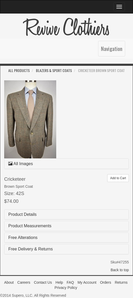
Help (59, 282)
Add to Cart (118, 178)
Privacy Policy (65, 288)
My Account (87, 282)
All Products (19, 70)
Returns (121, 282)
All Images (20, 163)
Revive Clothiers (66, 28)
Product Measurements (29, 226)
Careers (23, 282)
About (9, 282)
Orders (105, 282)
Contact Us (43, 282)
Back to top (120, 270)
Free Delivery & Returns (30, 249)
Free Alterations (22, 237)
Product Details (22, 214)
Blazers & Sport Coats (54, 70)
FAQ (70, 282)
